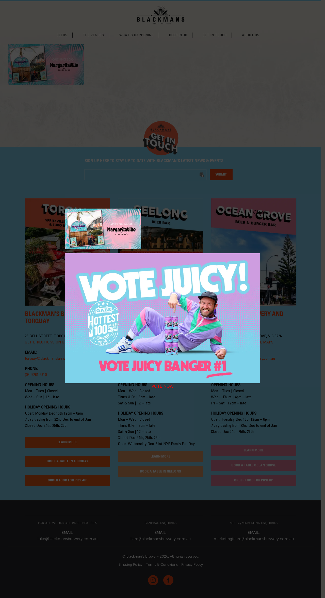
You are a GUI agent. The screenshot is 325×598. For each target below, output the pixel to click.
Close (255, 212)
